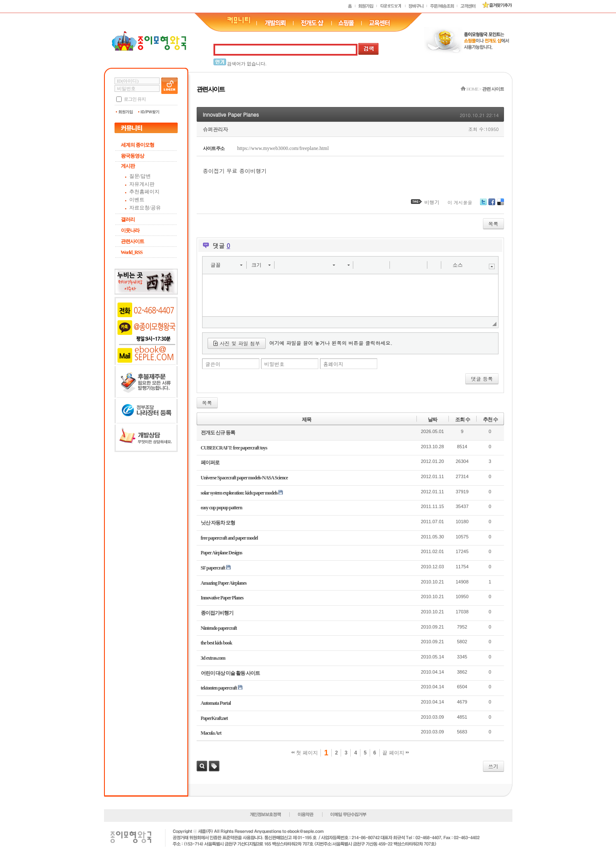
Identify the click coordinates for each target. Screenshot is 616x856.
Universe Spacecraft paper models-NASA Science (244, 478)
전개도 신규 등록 (218, 433)
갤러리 (128, 219)
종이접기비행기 (217, 613)
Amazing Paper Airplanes (224, 583)
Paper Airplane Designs (221, 553)
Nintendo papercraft (219, 628)
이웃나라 (130, 230)
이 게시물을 (460, 202)
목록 (493, 223)
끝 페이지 (395, 753)
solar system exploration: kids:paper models (239, 493)
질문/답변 (140, 176)
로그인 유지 (135, 99)
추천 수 (490, 420)
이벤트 (136, 200)
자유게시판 (142, 184)
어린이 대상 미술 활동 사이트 (230, 673)
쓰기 (493, 766)
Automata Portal (216, 703)
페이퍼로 (210, 462)
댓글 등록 (482, 378)
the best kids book (216, 643)
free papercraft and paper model (229, 538)
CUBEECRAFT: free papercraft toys (234, 448)
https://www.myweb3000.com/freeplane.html (283, 148)
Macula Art (211, 733)
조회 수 (462, 420)
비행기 (432, 202)
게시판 (128, 166)
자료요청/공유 (145, 208)
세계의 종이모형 (137, 145)
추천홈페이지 (144, 192)
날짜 (432, 420)
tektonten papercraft (219, 688)
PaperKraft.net (214, 718)
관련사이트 (132, 241)
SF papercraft (213, 568)
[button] (226, 265)
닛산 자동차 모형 (218, 523)
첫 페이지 (304, 753)
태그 (214, 766)
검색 (202, 766)
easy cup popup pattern (221, 508)
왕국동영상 (132, 156)
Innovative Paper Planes (231, 114)
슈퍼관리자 (215, 129)
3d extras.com (213, 658)
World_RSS (132, 252)
